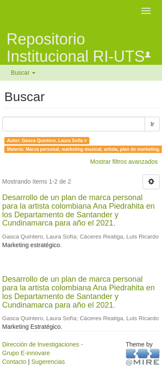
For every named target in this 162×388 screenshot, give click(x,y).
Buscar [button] (23, 72)
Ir (152, 124)
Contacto (14, 361)
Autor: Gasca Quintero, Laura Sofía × (47, 140)
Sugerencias (48, 361)
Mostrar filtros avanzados (124, 161)
